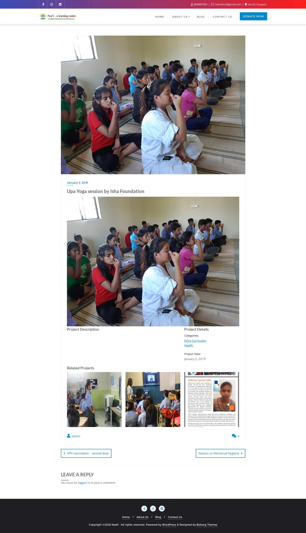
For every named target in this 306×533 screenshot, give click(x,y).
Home (126, 517)
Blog (158, 517)
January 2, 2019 (77, 182)
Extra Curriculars (195, 341)
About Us (143, 517)
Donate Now (253, 16)
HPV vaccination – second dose (88, 453)
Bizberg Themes (207, 524)
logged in (84, 483)
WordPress (169, 524)
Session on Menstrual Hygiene (218, 453)
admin (73, 436)
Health (188, 345)
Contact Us (175, 517)
